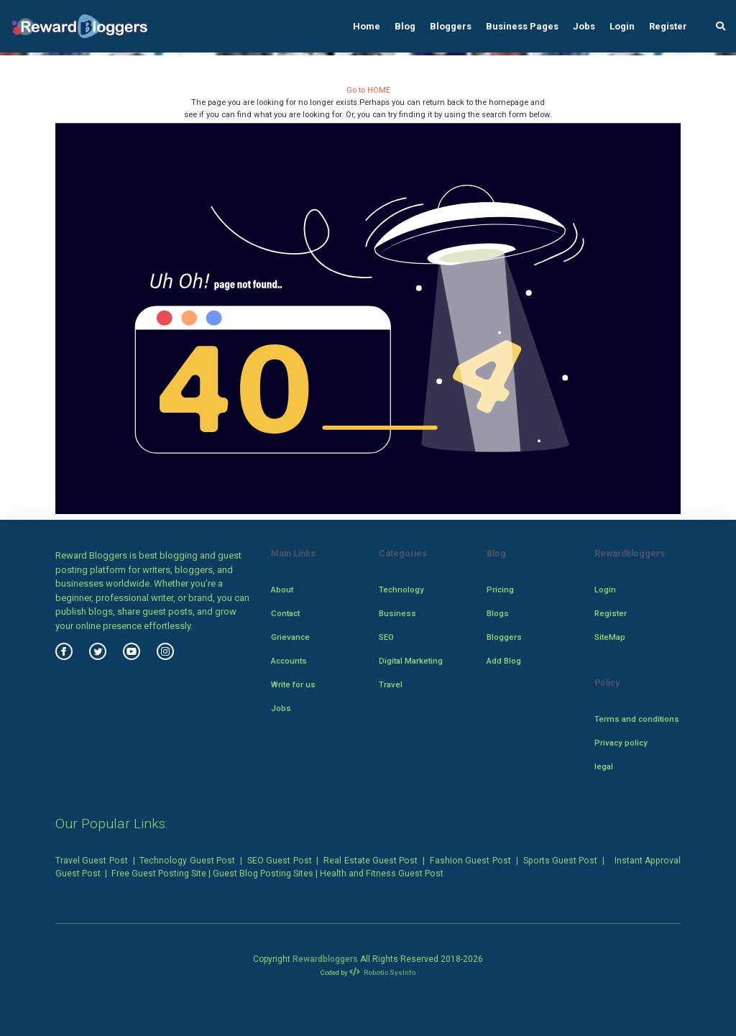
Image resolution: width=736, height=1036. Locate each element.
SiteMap (609, 637)
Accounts (289, 661)
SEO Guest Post (279, 861)
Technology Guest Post (187, 861)
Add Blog (504, 661)
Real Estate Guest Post (370, 861)
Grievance (290, 637)
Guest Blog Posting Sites (263, 873)
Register (668, 26)
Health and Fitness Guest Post (381, 873)
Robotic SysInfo (382, 972)
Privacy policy (621, 743)
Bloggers (451, 26)
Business (397, 613)
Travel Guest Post (91, 861)
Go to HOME (368, 90)
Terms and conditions (636, 719)
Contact (285, 613)
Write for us (293, 684)
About (282, 590)
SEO (386, 637)
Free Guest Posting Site (158, 873)
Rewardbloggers (325, 959)
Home (366, 26)
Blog (405, 26)
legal (603, 766)
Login (622, 26)
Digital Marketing (411, 661)
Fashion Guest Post (470, 861)
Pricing (500, 590)
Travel (390, 684)
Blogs (498, 613)
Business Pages (522, 26)
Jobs (584, 26)
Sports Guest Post (560, 861)
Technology (401, 590)
